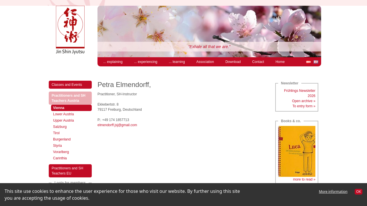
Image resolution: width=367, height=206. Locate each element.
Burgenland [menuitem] (62, 139)
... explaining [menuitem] (112, 62)
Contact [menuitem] (258, 62)
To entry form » (303, 106)
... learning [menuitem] (177, 62)
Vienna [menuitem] (64, 107)
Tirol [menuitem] (56, 133)
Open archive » (303, 101)
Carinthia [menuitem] (60, 158)
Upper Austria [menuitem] (63, 120)
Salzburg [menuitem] (60, 127)
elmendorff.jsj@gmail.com (117, 125)
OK (358, 191)
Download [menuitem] (233, 62)
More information (333, 191)
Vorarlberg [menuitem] (61, 152)
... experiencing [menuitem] (145, 62)
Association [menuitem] (205, 62)
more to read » (304, 179)
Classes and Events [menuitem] (67, 85)
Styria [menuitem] (57, 146)
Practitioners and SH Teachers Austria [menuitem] (71, 98)
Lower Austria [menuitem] (63, 114)
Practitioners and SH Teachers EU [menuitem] (67, 170)
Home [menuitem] (280, 62)
